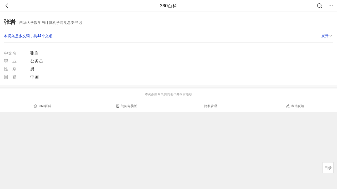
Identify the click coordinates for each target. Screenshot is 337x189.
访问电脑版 (126, 106)
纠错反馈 (295, 106)
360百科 (168, 5)
